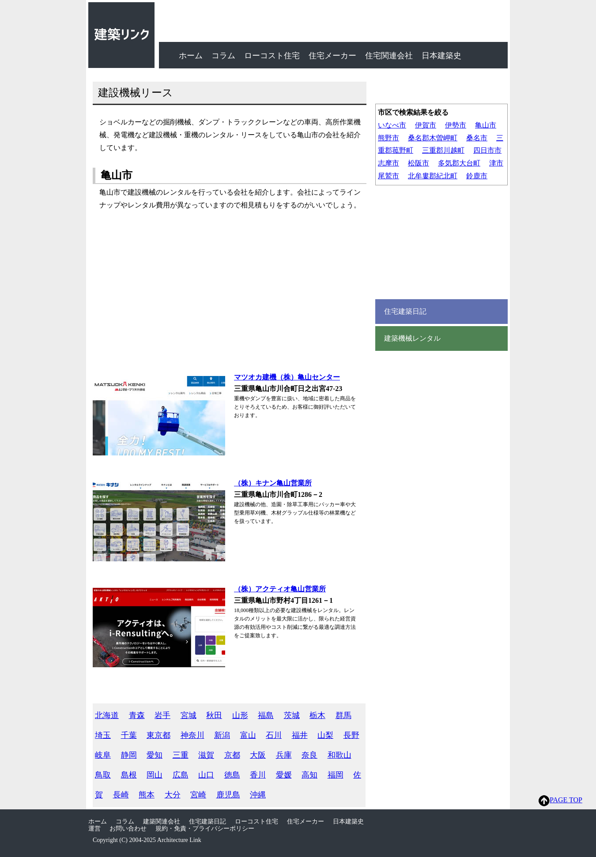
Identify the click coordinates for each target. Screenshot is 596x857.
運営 (94, 828)
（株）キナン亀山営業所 (273, 483)
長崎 (121, 794)
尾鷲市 (388, 176)
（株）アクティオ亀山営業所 (280, 589)
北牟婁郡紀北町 (432, 176)
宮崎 (198, 794)
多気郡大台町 (459, 163)
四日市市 (487, 150)
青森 (137, 715)
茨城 (292, 715)
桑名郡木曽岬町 (432, 138)
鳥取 (103, 775)
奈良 (309, 755)
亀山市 (485, 125)
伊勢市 (455, 125)
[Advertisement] (225, 293)
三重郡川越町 (443, 150)
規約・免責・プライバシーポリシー (204, 828)
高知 (309, 775)
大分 (173, 794)
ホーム (191, 55)
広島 (181, 775)
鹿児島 (228, 794)
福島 (266, 715)
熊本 (147, 794)
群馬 (343, 715)
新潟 (222, 735)
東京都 (158, 735)
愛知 (154, 755)
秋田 (214, 715)
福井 (300, 735)
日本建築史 (441, 55)
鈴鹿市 (476, 176)
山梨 (325, 735)
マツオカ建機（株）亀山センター (287, 377)
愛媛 (284, 775)
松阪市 (418, 163)
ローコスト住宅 (272, 55)
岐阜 (103, 755)
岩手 (162, 715)
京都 (232, 755)
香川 (258, 775)
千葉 (129, 735)
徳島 (232, 775)
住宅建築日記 (405, 311)
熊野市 (388, 138)
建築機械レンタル (412, 338)
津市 (496, 163)
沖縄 (258, 794)
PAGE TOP (560, 800)
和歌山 (339, 755)
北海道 (107, 715)
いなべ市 (392, 125)
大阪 (258, 755)
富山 (248, 735)
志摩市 (388, 163)
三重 (181, 755)
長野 (351, 735)
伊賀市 (425, 125)
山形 (240, 715)
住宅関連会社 (389, 55)
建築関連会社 (161, 821)
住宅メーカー (332, 55)
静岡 (129, 755)
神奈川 (192, 735)
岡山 (154, 775)
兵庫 (284, 755)
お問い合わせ (128, 828)
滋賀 (206, 755)
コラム (223, 55)
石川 (274, 735)
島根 (129, 775)
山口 (206, 775)
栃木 (317, 715)
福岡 (335, 775)
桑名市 (476, 138)
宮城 (188, 715)
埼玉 (103, 735)
